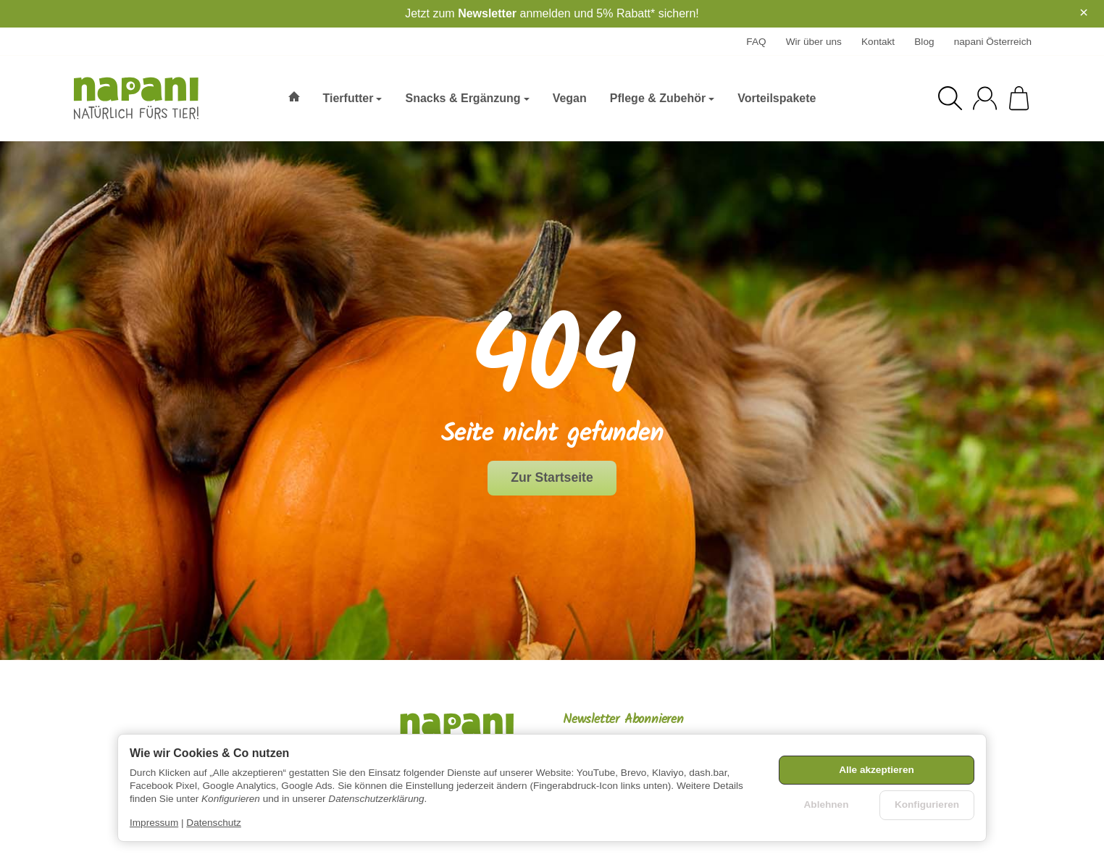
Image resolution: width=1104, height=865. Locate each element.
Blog (924, 41)
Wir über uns (814, 41)
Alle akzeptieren (876, 769)
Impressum (154, 822)
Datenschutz (213, 822)
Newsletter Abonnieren (623, 720)
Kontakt (878, 41)
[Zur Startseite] (144, 98)
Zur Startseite (552, 477)
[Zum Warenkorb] (1019, 98)
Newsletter (487, 13)
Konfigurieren (927, 804)
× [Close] (1083, 12)
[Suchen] (950, 98)
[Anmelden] (985, 98)
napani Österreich (993, 41)
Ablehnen (826, 804)
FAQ (756, 41)
